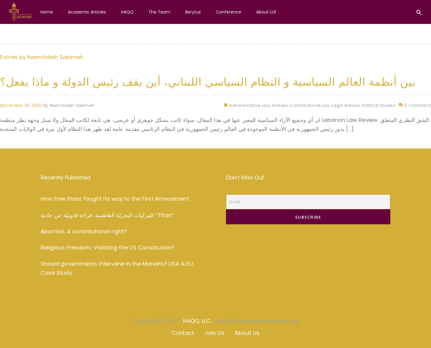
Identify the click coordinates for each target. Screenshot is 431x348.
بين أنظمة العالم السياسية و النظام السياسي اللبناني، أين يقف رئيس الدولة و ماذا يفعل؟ (207, 82)
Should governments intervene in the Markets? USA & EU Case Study (117, 268)
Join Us (214, 333)
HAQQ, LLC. (197, 321)
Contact (183, 333)
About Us (247, 333)
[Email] (308, 201)
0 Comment (417, 105)
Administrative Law (249, 105)
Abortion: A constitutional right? (84, 231)
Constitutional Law (309, 105)
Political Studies (378, 105)
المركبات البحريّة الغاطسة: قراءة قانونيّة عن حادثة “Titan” (107, 215)
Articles (279, 105)
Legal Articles (346, 105)
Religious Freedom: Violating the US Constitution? (108, 247)
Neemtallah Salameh (55, 57)
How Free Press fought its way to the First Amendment (115, 198)
